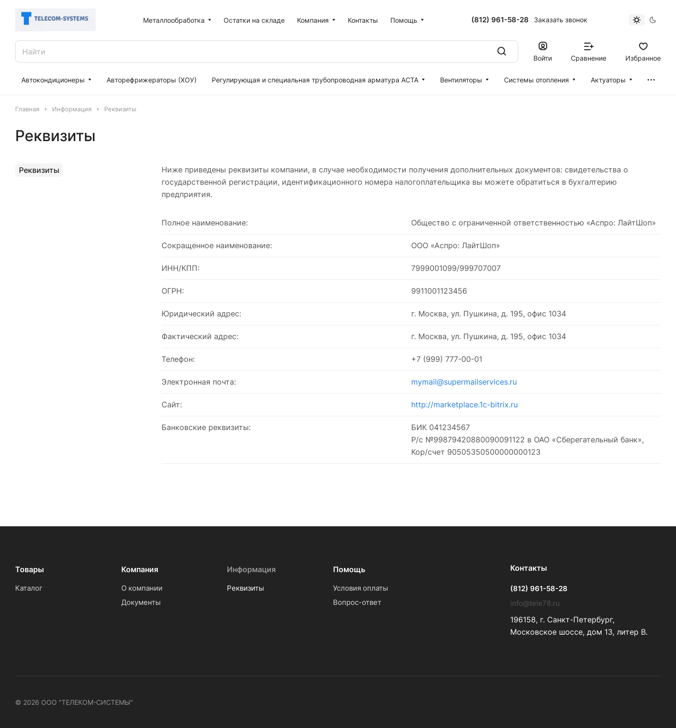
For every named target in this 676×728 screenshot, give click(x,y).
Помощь (349, 569)
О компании (141, 588)
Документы (141, 602)
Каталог (29, 588)
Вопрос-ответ (357, 602)
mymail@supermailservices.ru (464, 381)
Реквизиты (39, 170)
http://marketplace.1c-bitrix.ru (464, 404)
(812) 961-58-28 (500, 20)
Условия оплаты (360, 588)
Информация (251, 569)
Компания (139, 569)
